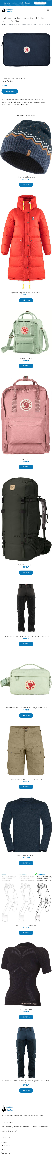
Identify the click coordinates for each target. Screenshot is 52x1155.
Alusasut (4, 1142)
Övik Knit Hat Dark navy (26, 177)
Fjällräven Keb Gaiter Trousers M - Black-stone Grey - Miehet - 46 (26, 636)
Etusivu (3, 24)
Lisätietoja (10, 91)
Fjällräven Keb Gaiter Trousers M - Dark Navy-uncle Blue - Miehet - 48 (26, 1082)
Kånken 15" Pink (26, 459)
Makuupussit (5, 1146)
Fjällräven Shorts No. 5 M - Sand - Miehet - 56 (26, 779)
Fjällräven (22, 78)
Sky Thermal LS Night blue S (26, 855)
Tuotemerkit (14, 78)
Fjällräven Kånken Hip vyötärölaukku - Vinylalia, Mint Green (26, 708)
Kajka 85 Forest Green (26, 565)
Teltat (3, 1149)
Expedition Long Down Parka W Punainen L (26, 293)
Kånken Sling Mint (26, 358)
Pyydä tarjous (40, 3)
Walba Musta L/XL (26, 1009)
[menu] (48, 9)
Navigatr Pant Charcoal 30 (26, 925)
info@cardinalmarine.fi (9, 1131)
